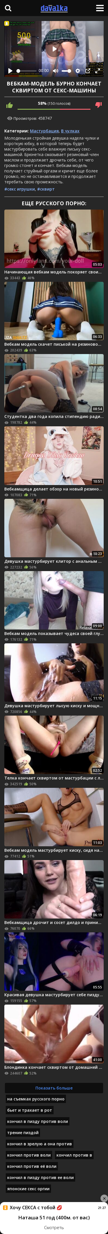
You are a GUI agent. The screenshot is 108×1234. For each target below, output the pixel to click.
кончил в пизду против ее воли (40, 1177)
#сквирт (46, 189)
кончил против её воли (31, 1166)
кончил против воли (29, 1155)
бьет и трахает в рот (29, 1110)
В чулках (70, 131)
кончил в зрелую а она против (39, 1143)
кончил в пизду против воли (37, 1121)
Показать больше (54, 1088)
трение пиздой (23, 1132)
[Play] (10, 70)
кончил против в (74, 1155)
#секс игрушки (19, 189)
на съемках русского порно (36, 1099)
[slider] (26, 71)
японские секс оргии (28, 1188)
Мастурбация (44, 131)
